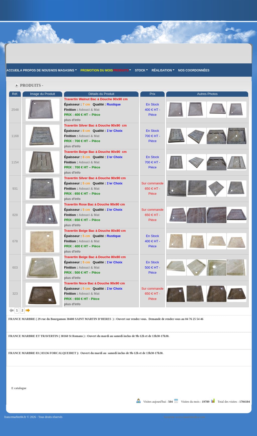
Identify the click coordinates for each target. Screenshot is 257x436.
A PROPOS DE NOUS (35, 70)
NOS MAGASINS (64, 70)
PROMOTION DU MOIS (97, 70)
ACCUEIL (13, 70)
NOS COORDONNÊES (194, 70)
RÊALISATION (163, 70)
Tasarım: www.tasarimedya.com (184, 417)
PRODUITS (122, 70)
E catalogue (19, 388)
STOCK (141, 70)
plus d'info (72, 120)
